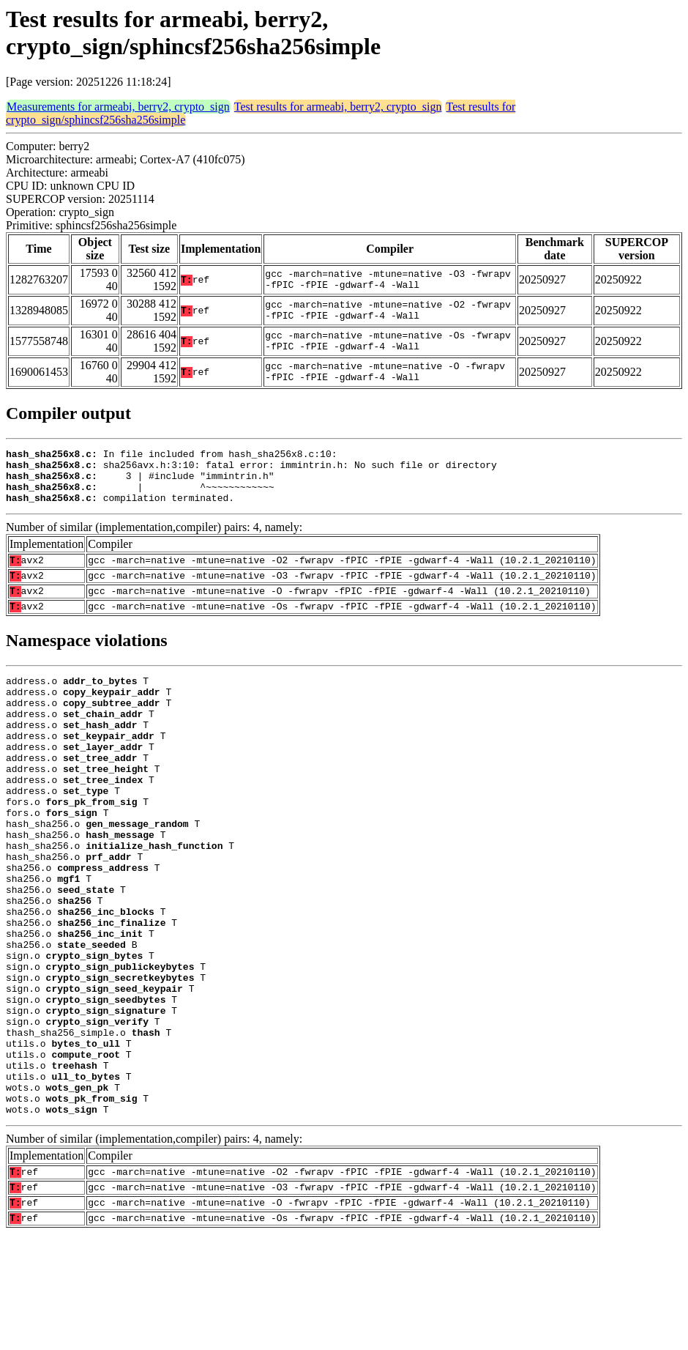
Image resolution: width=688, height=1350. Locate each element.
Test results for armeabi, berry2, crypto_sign (338, 106)
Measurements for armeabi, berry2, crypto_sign (118, 106)
